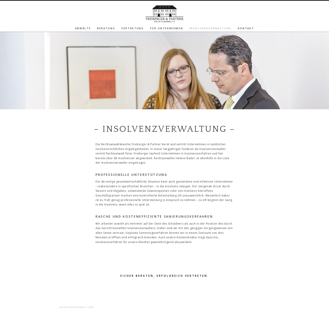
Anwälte (83, 28)
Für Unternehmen (166, 28)
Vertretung (132, 28)
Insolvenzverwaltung (210, 28)
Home (118, 298)
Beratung (106, 28)
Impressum (122, 293)
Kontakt (246, 28)
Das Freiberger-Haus (130, 302)
